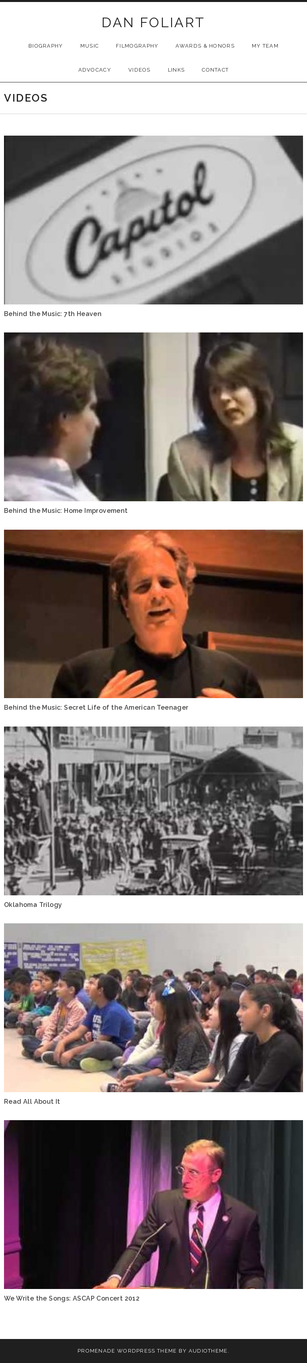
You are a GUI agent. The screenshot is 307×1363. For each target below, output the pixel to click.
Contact (215, 70)
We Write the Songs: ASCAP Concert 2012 (72, 1298)
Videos (139, 70)
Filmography (137, 46)
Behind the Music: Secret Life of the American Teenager (96, 707)
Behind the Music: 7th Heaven (53, 314)
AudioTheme (208, 1351)
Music (89, 46)
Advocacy (94, 70)
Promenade (97, 1351)
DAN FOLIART (153, 22)
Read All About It (32, 1101)
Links (176, 70)
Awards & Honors (205, 46)
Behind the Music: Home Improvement (66, 510)
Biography (45, 46)
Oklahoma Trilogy (33, 905)
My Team (265, 46)
